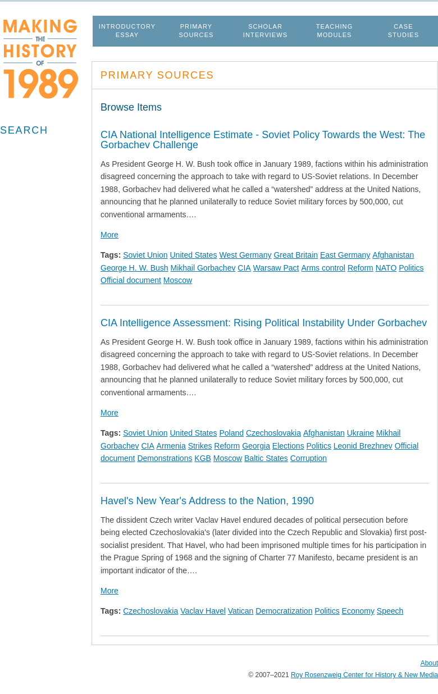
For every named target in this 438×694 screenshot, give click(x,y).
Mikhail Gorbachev (203, 267)
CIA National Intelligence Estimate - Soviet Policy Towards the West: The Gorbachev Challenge (263, 139)
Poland (231, 432)
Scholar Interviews (265, 30)
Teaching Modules (334, 30)
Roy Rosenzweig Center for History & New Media (364, 675)
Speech (390, 610)
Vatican (241, 610)
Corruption (308, 458)
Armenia (171, 445)
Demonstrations (164, 458)
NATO (386, 267)
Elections (288, 445)
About (429, 663)
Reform (360, 267)
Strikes (200, 445)
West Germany (245, 254)
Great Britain (295, 254)
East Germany (345, 254)
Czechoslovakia (273, 432)
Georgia (256, 445)
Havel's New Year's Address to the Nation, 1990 (207, 500)
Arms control (323, 267)
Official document (131, 280)
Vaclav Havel (203, 610)
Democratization (284, 610)
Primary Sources (196, 30)
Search (24, 130)
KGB (202, 458)
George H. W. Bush (134, 267)
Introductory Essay (127, 30)
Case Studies (403, 30)
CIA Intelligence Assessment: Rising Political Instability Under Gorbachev (264, 322)
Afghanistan (393, 254)
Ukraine (360, 432)
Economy (358, 610)
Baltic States (266, 458)
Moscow (177, 280)
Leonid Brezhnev (363, 445)
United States (193, 254)
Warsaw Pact (276, 267)
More (109, 234)
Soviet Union (145, 254)
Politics (411, 267)
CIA (244, 267)
